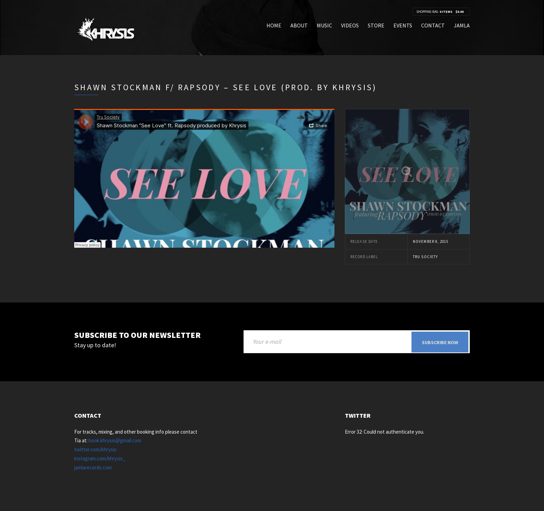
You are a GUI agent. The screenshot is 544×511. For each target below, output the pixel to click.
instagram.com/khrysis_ (100, 458)
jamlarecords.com (93, 468)
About (299, 25)
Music (324, 25)
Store (376, 25)
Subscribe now (440, 342)
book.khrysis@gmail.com (114, 441)
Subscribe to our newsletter (137, 335)
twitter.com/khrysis (95, 449)
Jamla (462, 25)
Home (273, 25)
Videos (350, 25)
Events (402, 25)
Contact (433, 25)
